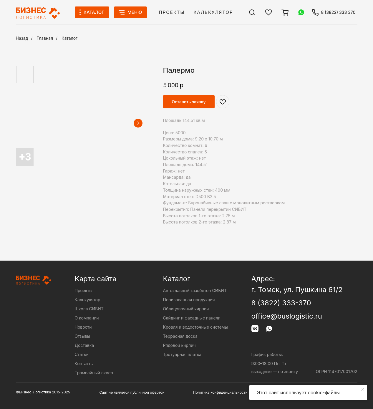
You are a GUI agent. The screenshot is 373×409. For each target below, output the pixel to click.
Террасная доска (180, 336)
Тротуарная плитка (182, 354)
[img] (252, 12)
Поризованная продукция (189, 299)
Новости (83, 326)
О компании (87, 317)
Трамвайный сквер (94, 372)
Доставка (84, 345)
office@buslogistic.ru (286, 316)
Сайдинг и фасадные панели (192, 317)
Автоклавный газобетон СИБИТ (195, 290)
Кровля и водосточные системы (195, 326)
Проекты (172, 12)
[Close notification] (363, 389)
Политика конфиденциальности (220, 392)
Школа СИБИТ (89, 308)
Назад (22, 38)
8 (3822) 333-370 (281, 303)
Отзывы (82, 336)
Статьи (82, 354)
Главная (45, 38)
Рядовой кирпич (179, 345)
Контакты (84, 363)
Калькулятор (213, 12)
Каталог (69, 38)
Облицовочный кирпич (186, 308)
